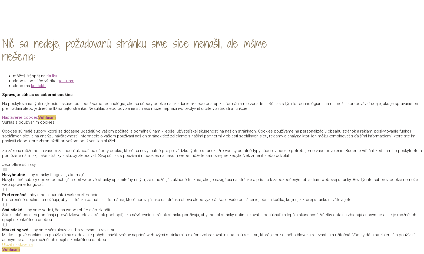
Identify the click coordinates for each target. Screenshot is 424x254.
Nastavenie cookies (20, 117)
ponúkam (66, 80)
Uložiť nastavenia (17, 244)
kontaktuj (39, 85)
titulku (52, 76)
